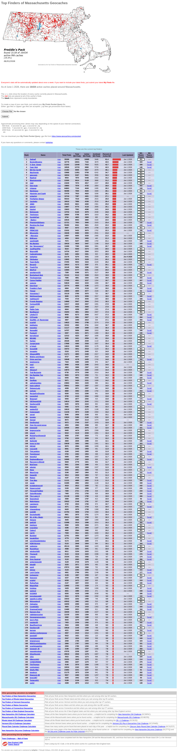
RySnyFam (34, 583)
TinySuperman (35, 278)
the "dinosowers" (37, 246)
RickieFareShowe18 (38, 436)
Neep (32, 470)
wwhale (33, 391)
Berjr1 (32, 378)
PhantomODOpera (37, 223)
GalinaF (33, 159)
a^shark (33, 346)
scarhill (33, 323)
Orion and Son (35, 359)
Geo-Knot (34, 286)
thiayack (33, 407)
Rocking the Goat (37, 225)
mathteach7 (34, 299)
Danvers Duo (35, 612)
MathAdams (34, 501)
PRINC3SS (34, 230)
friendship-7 (34, 294)
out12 (32, 683)
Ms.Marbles (34, 244)
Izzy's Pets (34, 620)
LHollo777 (34, 315)
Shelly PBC (34, 670)
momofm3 (34, 396)
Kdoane (33, 520)
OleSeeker (34, 259)
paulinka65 (34, 241)
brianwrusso (35, 641)
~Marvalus (34, 236)
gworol (32, 207)
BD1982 (33, 338)
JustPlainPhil (35, 249)
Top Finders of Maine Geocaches (15, 705)
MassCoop (34, 472)
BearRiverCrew (36, 625)
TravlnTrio (34, 267)
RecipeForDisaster (37, 394)
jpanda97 (33, 636)
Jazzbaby (33, 201)
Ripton (32, 478)
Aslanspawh (34, 412)
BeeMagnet (34, 312)
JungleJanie (34, 344)
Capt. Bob (34, 167)
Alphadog (33, 604)
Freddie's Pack (36, 288)
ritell (31, 183)
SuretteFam (34, 217)
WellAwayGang (36, 296)
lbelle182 (33, 441)
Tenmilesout (35, 454)
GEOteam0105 (35, 401)
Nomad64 (33, 330)
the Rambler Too (36, 375)
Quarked (33, 507)
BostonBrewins (36, 162)
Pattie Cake (34, 309)
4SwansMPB (35, 354)
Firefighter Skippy (37, 199)
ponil (32, 567)
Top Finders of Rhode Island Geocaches (18, 699)
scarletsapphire (36, 646)
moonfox (33, 328)
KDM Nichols (35, 544)
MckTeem (33, 465)
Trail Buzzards (35, 373)
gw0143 (33, 522)
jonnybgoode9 (35, 596)
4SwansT (33, 370)
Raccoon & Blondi (37, 462)
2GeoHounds (35, 654)
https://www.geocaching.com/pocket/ (66, 136)
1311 (32, 657)
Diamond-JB (35, 675)
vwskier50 (34, 622)
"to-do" (149, 162)
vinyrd (32, 433)
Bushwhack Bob (36, 275)
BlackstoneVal (35, 180)
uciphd (32, 580)
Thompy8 (33, 554)
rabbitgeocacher (36, 615)
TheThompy (34, 665)
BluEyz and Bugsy (37, 357)
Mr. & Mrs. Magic (36, 517)
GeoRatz (33, 380)
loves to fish (35, 444)
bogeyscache (35, 430)
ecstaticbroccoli (36, 486)
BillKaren (33, 238)
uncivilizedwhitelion (38, 541)
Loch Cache (34, 572)
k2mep (32, 570)
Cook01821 (34, 607)
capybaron (34, 504)
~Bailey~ (33, 220)
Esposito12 (34, 499)
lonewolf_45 (34, 649)
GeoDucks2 (34, 423)
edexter (33, 467)
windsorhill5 (35, 551)
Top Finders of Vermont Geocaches (16, 702)
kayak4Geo (34, 538)
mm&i (32, 483)
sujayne (33, 283)
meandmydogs (36, 651)
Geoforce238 (35, 404)
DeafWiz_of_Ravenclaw (39, 320)
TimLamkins (35, 451)
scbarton (33, 196)
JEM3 (32, 204)
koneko (33, 417)
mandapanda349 (36, 638)
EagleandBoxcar (36, 459)
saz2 (32, 365)
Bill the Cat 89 (35, 170)
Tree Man (33, 480)
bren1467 (33, 678)
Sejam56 (33, 475)
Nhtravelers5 (35, 601)
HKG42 (32, 446)
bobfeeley (34, 325)
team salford (35, 386)
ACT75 (32, 438)
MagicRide (34, 586)
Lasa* (32, 307)
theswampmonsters (38, 617)
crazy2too (34, 528)
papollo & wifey (36, 599)
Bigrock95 (34, 251)
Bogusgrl (33, 399)
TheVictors (34, 215)
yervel (32, 415)
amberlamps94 (36, 562)
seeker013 (34, 409)
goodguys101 (35, 273)
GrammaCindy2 (36, 609)
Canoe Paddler (36, 280)
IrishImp (33, 588)
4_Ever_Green (35, 165)
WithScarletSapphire (38, 644)
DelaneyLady (35, 388)
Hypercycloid (35, 488)
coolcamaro (34, 667)
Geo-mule (34, 186)
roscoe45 (33, 449)
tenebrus (33, 672)
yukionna (33, 546)
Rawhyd (33, 178)
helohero (33, 525)
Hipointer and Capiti (38, 194)
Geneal (32, 420)
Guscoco (33, 578)
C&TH (32, 533)
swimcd (33, 591)
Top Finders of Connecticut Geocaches (17, 708)
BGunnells (34, 233)
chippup (33, 188)
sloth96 (33, 512)
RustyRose (34, 549)
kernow (33, 630)
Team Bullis (34, 262)
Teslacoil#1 (34, 680)
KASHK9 (33, 594)
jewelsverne (34, 362)
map (59, 159)
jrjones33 (33, 428)
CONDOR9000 (35, 662)
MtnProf (33, 270)
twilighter (49, 142)
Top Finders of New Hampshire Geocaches (19, 696)
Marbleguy (34, 191)
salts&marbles (35, 383)
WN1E (32, 228)
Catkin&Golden (36, 254)
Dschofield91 (35, 515)
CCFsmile (34, 317)
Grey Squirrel (35, 559)
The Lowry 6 (35, 496)
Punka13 (33, 333)
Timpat (32, 291)
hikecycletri (34, 659)
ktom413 (33, 457)
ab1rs (32, 367)
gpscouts (33, 175)
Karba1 (33, 341)
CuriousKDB (35, 304)
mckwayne (34, 575)
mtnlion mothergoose (38, 633)
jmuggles (33, 351)
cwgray (33, 557)
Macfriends (34, 173)
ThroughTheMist (36, 491)
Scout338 (33, 349)
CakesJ (33, 530)
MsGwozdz (34, 212)
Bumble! (33, 536)
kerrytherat (34, 336)
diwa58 (32, 565)
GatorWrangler (36, 494)
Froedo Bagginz (36, 301)
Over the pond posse (38, 425)
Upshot (33, 209)
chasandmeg (35, 509)
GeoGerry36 (34, 628)
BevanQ (33, 265)
